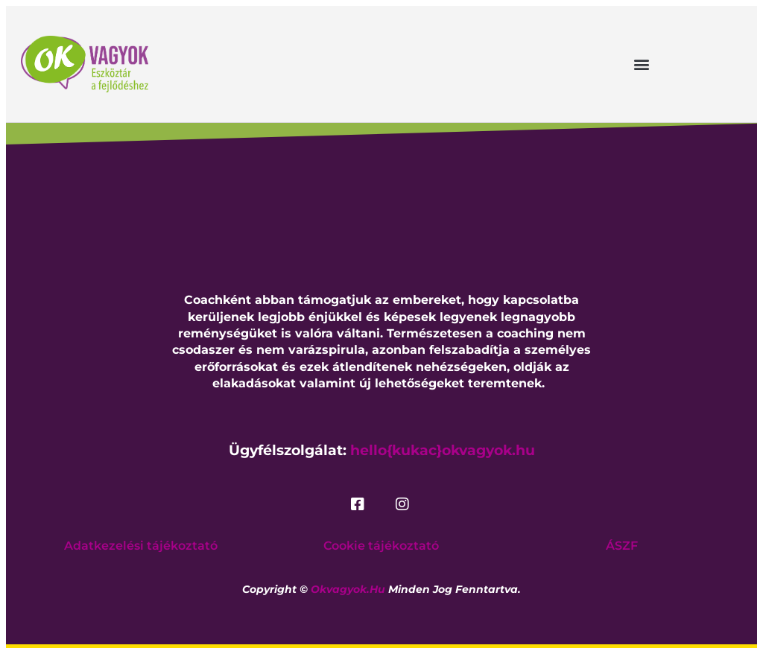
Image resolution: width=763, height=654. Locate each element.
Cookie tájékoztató (381, 546)
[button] (641, 63)
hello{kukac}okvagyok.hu (442, 450)
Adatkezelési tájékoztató (141, 546)
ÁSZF (622, 546)
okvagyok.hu (348, 589)
